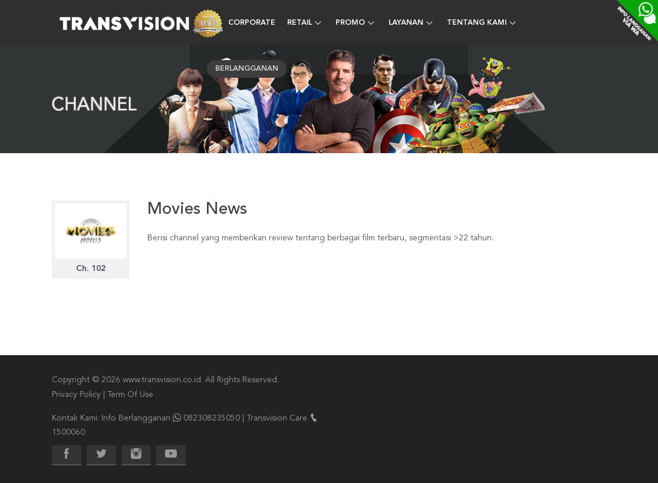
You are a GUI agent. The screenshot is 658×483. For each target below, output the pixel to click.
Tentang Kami (476, 23)
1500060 (68, 432)
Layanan (406, 23)
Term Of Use (130, 395)
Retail (299, 23)
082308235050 (211, 418)
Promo (350, 23)
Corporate (251, 23)
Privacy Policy (76, 395)
